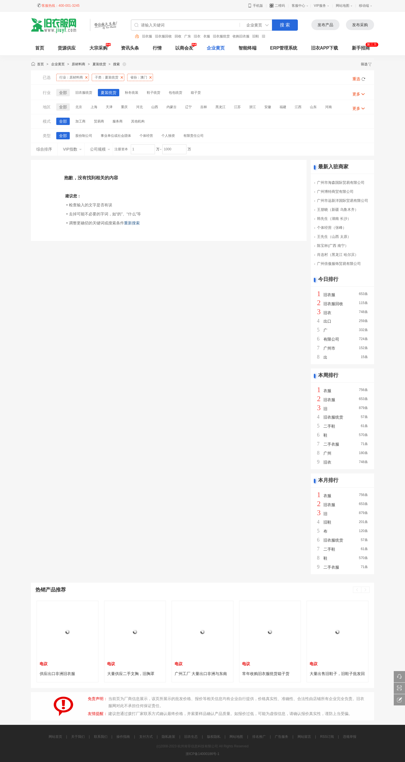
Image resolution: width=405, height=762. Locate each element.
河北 (139, 107)
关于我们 (78, 737)
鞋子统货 (153, 93)
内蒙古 (171, 107)
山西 (154, 107)
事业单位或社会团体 (116, 136)
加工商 (80, 121)
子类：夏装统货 (106, 77)
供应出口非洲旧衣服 (57, 673)
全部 (63, 92)
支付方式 (146, 737)
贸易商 (99, 121)
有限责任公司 (193, 136)
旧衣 (197, 36)
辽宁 (188, 107)
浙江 (252, 107)
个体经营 (146, 136)
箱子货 (196, 93)
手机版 (255, 6)
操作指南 (123, 737)
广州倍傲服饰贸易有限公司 (339, 264)
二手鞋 (329, 426)
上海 (94, 107)
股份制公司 (83, 136)
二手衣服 (331, 444)
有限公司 (331, 339)
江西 (298, 107)
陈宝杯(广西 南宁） (332, 245)
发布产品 (325, 25)
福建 (283, 107)
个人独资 (168, 136)
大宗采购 (98, 48)
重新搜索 (132, 223)
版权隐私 (213, 737)
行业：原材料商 (71, 77)
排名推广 (259, 737)
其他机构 (138, 121)
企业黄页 (216, 48)
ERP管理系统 (283, 48)
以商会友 (184, 48)
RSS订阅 (327, 737)
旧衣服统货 (221, 36)
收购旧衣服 (241, 36)
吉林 (203, 107)
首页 (40, 64)
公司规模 (100, 149)
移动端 (364, 6)
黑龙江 (220, 107)
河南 (328, 107)
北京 (78, 107)
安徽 (267, 107)
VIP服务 (320, 6)
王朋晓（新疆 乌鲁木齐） (337, 209)
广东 (187, 36)
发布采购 (360, 25)
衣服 (206, 36)
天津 (109, 107)
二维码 (277, 6)
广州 (327, 453)
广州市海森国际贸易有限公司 (340, 182)
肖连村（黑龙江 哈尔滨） (337, 254)
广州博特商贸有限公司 (335, 191)
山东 (313, 107)
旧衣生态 (191, 737)
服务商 (117, 121)
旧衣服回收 (163, 36)
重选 (356, 79)
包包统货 (175, 93)
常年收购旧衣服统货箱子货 (265, 673)
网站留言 (304, 737)
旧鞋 (255, 36)
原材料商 (78, 64)
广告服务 (281, 737)
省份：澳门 (138, 77)
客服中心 (298, 6)
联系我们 (100, 737)
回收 (178, 36)
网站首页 (55, 737)
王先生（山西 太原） (334, 236)
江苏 (237, 107)
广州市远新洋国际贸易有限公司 (342, 200)
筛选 (366, 64)
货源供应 (67, 48)
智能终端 (247, 48)
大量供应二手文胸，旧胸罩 (130, 673)
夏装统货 (99, 64)
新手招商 (361, 48)
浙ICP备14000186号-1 (202, 754)
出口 (327, 321)
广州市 (329, 348)
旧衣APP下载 (324, 48)
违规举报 (349, 737)
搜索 (116, 64)
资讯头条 (130, 48)
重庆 (124, 107)
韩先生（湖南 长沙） (334, 218)
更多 (356, 94)
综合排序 (44, 149)
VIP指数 (72, 149)
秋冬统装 (131, 93)
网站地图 (342, 6)
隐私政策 (168, 737)
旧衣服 (147, 36)
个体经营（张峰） (331, 227)
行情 (157, 48)
